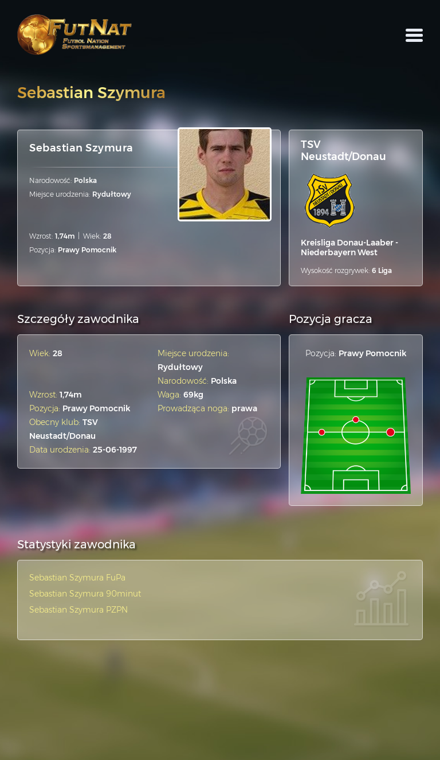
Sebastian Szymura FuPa (77, 577)
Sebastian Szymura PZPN (78, 610)
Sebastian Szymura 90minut (85, 593)
